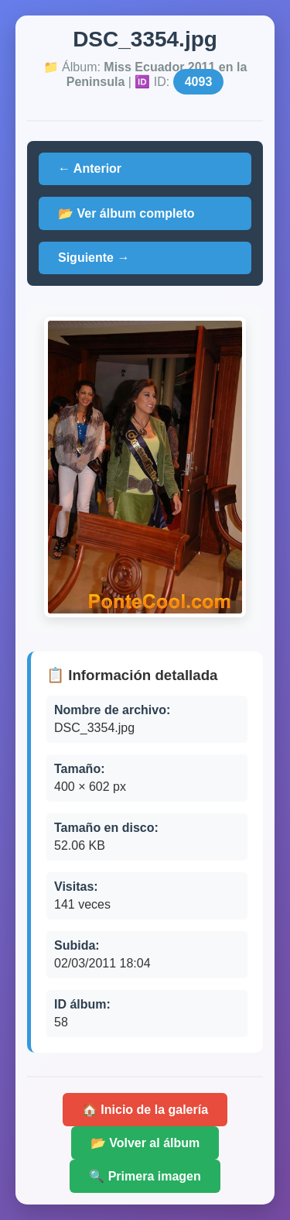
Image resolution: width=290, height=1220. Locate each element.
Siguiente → (93, 257)
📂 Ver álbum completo (126, 213)
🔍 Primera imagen (145, 1176)
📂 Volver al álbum (145, 1143)
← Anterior (89, 168)
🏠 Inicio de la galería (145, 1109)
